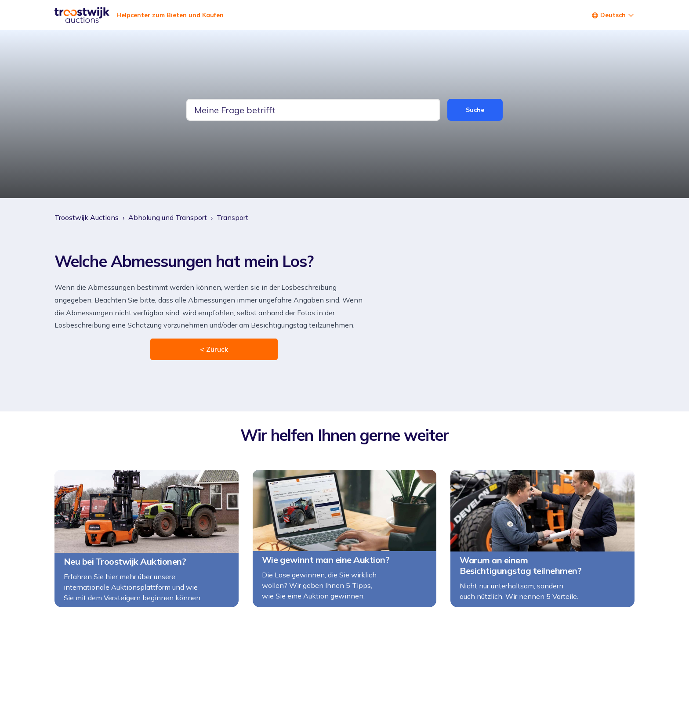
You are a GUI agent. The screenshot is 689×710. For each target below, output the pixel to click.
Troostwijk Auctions (86, 217)
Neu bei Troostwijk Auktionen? (125, 561)
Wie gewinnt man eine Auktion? (326, 560)
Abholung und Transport (167, 217)
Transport (232, 217)
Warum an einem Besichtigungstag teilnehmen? (520, 565)
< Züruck (214, 349)
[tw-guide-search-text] (313, 110)
